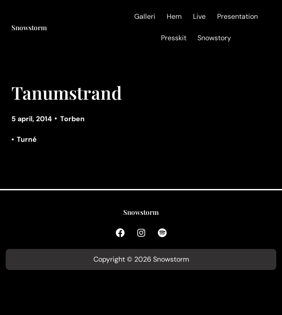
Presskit (173, 37)
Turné (27, 139)
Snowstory (214, 37)
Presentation (237, 16)
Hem (174, 16)
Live (199, 16)
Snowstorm (29, 27)
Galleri (144, 16)
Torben (72, 118)
